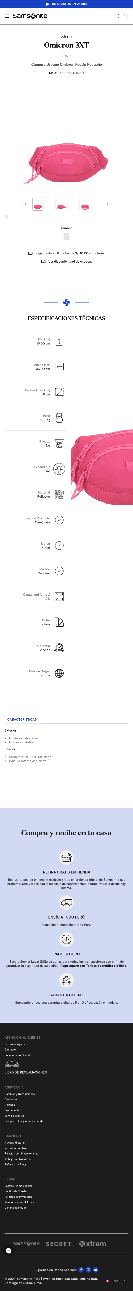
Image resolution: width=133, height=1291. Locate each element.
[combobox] (115, 1280)
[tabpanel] (66, 764)
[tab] (22, 719)
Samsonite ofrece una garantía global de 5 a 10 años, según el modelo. (66, 1002)
